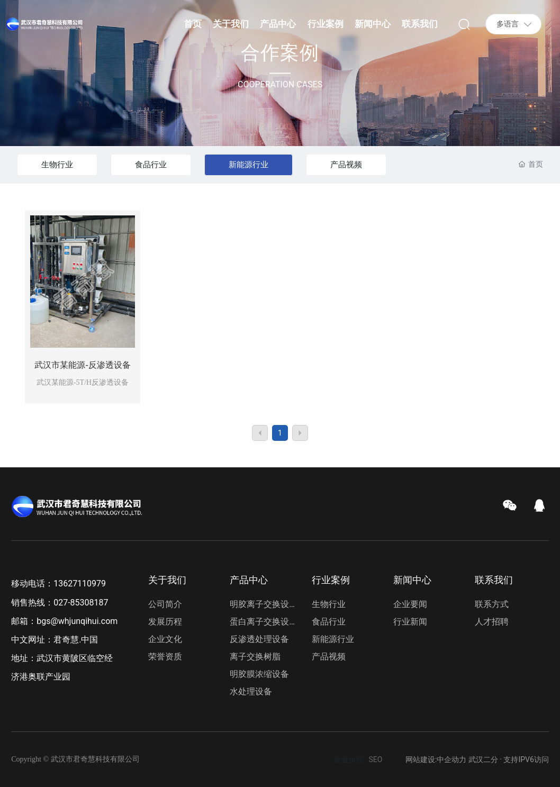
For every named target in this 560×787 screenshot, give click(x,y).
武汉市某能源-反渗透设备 (82, 364)
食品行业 (151, 164)
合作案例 (280, 53)
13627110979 (79, 583)
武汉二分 (483, 759)
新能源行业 (248, 164)
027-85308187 (80, 603)
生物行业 (57, 164)
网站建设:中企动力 (435, 759)
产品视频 (346, 164)
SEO (376, 759)
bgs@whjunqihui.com (77, 621)
